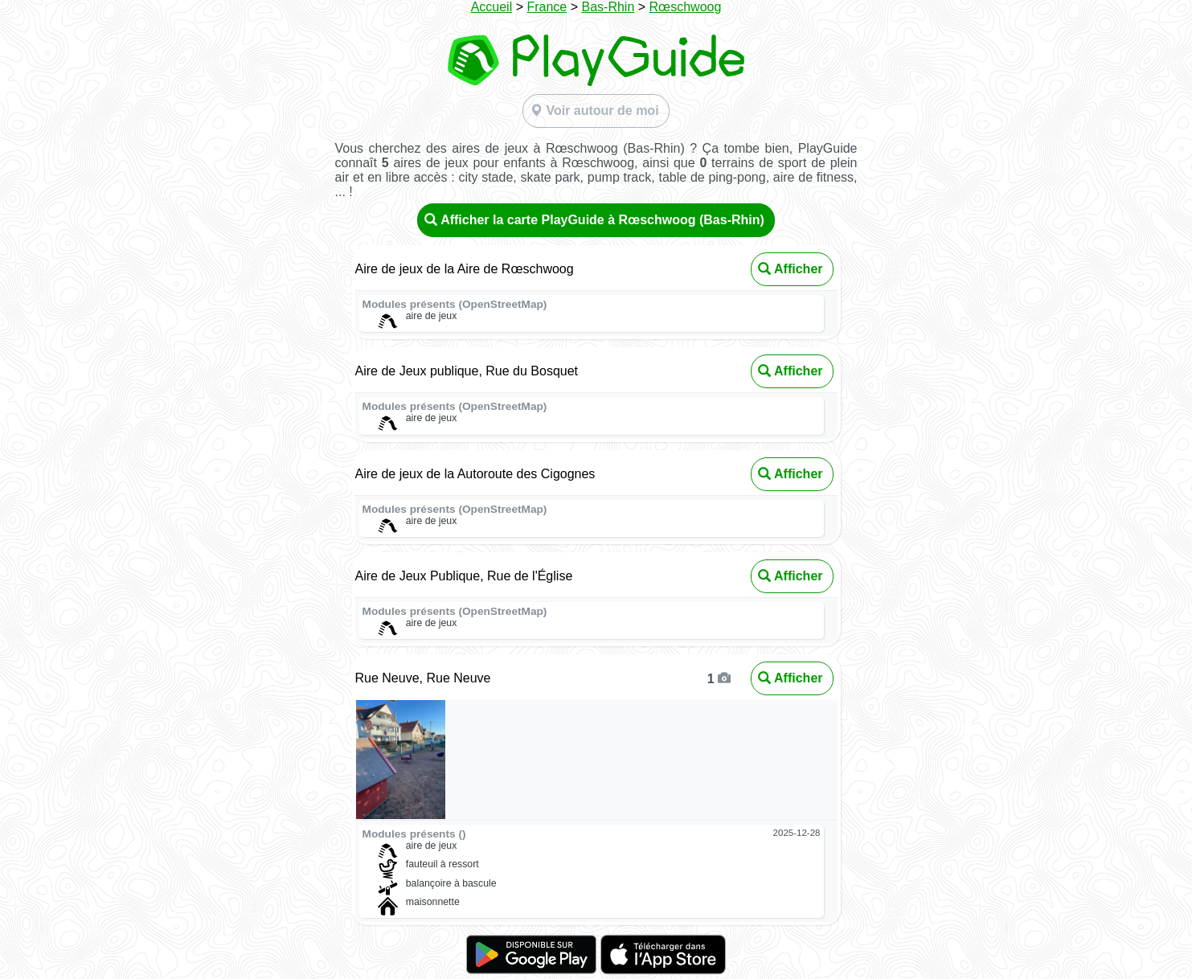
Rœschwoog (685, 7)
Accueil (492, 7)
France (546, 7)
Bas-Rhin (607, 7)
